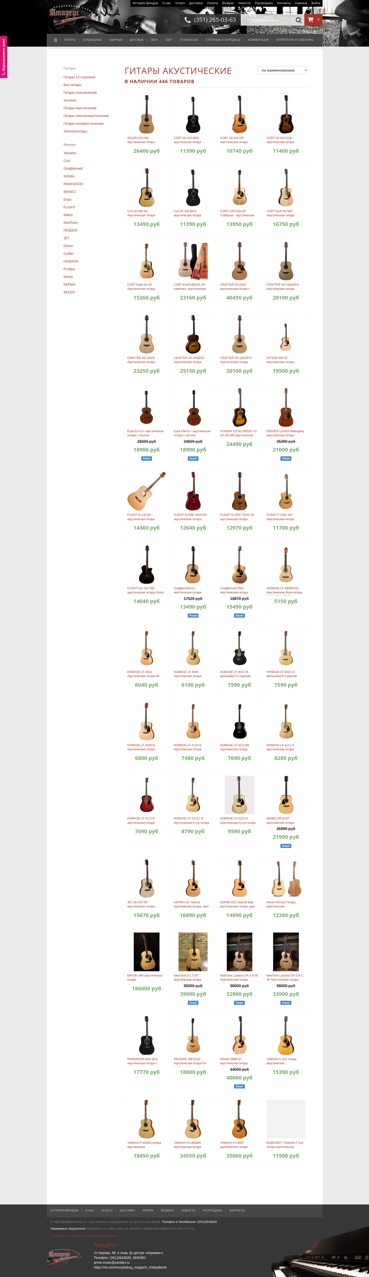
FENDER (71, 230)
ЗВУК (154, 40)
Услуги (180, 3)
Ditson (68, 246)
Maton (68, 215)
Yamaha (70, 153)
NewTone (71, 223)
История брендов (145, 3)
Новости (244, 3)
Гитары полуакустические (84, 123)
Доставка (196, 3)
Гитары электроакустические (86, 116)
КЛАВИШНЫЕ (92, 40)
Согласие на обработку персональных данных (84, 1235)
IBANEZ (70, 192)
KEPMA (69, 284)
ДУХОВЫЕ (136, 40)
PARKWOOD (73, 184)
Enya (67, 199)
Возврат (228, 3)
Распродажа (264, 3)
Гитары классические (80, 93)
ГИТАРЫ (70, 40)
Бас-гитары (72, 85)
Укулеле (70, 100)
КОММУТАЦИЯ (258, 40)
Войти (315, 3)
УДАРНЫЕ (116, 40)
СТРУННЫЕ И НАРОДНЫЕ (223, 40)
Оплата (212, 3)
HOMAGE (71, 261)
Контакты (284, 3)
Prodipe (69, 269)
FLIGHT (70, 207)
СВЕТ (168, 40)
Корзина (301, 3)
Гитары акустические (80, 108)
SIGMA (69, 176)
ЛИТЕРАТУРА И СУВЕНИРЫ (294, 40)
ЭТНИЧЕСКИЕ (188, 40)
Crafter (69, 253)
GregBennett (73, 168)
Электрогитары (76, 131)
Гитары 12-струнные (80, 77)
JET (67, 238)
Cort (67, 161)
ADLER (69, 292)
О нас (166, 3)
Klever (68, 277)
